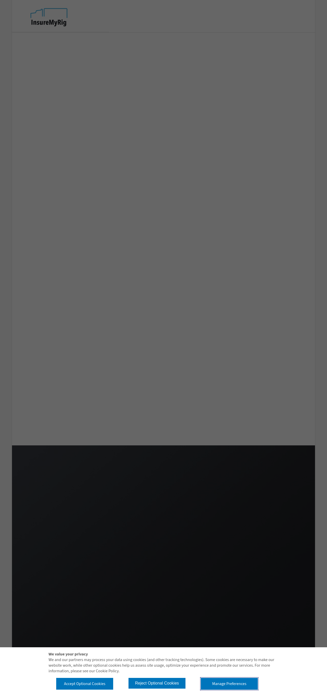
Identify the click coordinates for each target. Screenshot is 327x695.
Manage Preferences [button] (229, 684)
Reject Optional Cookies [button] (157, 683)
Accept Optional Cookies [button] (84, 684)
